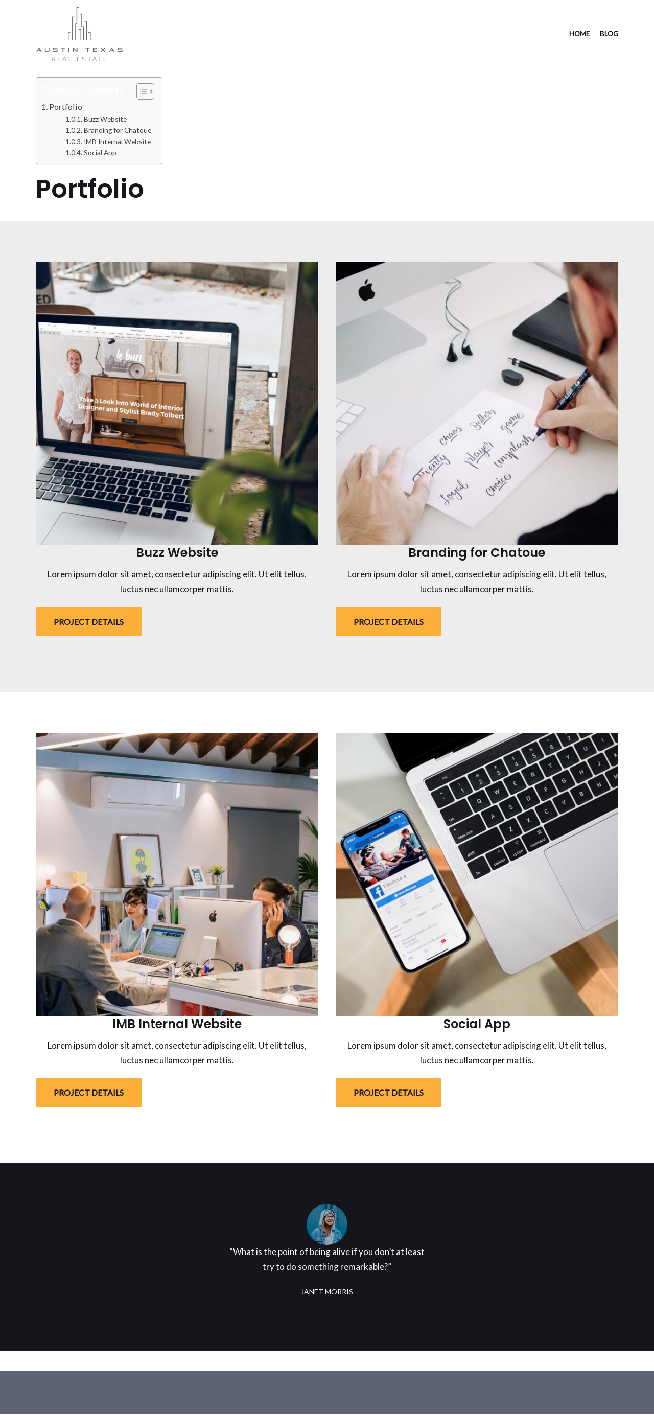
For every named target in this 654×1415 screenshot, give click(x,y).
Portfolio (65, 106)
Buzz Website (105, 118)
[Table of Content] (145, 91)
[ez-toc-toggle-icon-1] (140, 91)
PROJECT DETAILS (89, 622)
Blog (609, 34)
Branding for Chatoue (118, 130)
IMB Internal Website (118, 141)
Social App (100, 152)
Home (579, 34)
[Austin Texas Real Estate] (82, 34)
